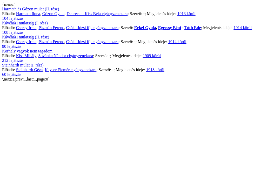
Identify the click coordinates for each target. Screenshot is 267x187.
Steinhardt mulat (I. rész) (23, 65)
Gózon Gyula (53, 13)
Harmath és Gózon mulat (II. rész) (30, 9)
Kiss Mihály (26, 56)
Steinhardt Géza (29, 70)
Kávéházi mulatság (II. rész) (25, 37)
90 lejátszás (11, 46)
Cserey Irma (26, 27)
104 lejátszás (12, 18)
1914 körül (242, 27)
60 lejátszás (11, 74)
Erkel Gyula (145, 27)
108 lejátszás (12, 32)
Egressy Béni (169, 27)
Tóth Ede (192, 27)
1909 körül (152, 56)
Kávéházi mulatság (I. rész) (25, 23)
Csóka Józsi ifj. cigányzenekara (92, 27)
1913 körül (186, 13)
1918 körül (155, 70)
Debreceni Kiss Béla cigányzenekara (97, 13)
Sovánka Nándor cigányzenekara (65, 56)
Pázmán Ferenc (51, 27)
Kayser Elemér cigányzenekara (70, 70)
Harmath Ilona (28, 13)
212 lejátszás (12, 60)
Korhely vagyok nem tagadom (27, 51)
